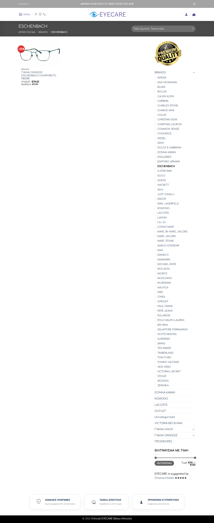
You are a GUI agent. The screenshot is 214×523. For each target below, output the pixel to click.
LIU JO (161, 222)
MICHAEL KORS (166, 264)
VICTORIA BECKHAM (168, 423)
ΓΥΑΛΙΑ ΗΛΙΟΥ (164, 429)
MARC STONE (165, 241)
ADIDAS (161, 77)
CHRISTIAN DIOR (167, 119)
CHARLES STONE (167, 105)
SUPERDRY (163, 339)
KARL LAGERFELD (168, 203)
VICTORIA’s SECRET (169, 371)
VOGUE (161, 376)
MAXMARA (163, 259)
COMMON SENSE (168, 129)
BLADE (161, 87)
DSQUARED (164, 157)
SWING (161, 343)
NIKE (160, 292)
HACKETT (163, 185)
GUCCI (161, 175)
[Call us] (44, 14)
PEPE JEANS (165, 310)
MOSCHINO (164, 278)
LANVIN (162, 217)
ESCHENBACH (166, 166)
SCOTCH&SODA (167, 334)
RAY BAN (162, 325)
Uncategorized (165, 417)
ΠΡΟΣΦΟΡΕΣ (163, 441)
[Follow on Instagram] (40, 14)
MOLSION (163, 269)
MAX (160, 250)
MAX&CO (163, 255)
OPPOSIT (162, 301)
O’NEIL (161, 296)
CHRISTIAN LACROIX (169, 124)
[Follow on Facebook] (36, 14)
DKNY (160, 143)
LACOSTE (163, 213)
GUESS (161, 180)
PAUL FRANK (165, 306)
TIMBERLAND (165, 353)
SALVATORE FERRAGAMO (172, 329)
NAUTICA (162, 287)
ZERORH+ (163, 385)
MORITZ (162, 273)
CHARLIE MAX (165, 110)
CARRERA (163, 101)
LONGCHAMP (165, 227)
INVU (160, 189)
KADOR (161, 199)
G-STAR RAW (164, 171)
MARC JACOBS (166, 236)
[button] (194, 4)
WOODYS (163, 381)
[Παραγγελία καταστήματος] (163, 29)
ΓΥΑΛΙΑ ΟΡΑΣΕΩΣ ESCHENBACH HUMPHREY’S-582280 (39, 75)
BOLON (162, 91)
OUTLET (160, 410)
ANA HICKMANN (167, 82)
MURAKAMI (164, 283)
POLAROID (163, 315)
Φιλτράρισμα (164, 463)
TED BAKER (164, 348)
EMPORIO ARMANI (168, 161)
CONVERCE (164, 133)
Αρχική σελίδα (27, 32)
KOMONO (163, 208)
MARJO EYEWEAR (168, 245)
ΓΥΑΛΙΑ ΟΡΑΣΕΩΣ (166, 435)
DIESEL (161, 138)
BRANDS (24, 4)
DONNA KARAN (166, 152)
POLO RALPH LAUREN (170, 320)
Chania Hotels (164, 477)
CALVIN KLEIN (165, 96)
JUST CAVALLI (165, 194)
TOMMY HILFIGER (168, 362)
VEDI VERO (164, 367)
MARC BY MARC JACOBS (172, 231)
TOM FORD (164, 357)
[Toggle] (193, 73)
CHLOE (161, 115)
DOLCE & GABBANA (169, 147)
